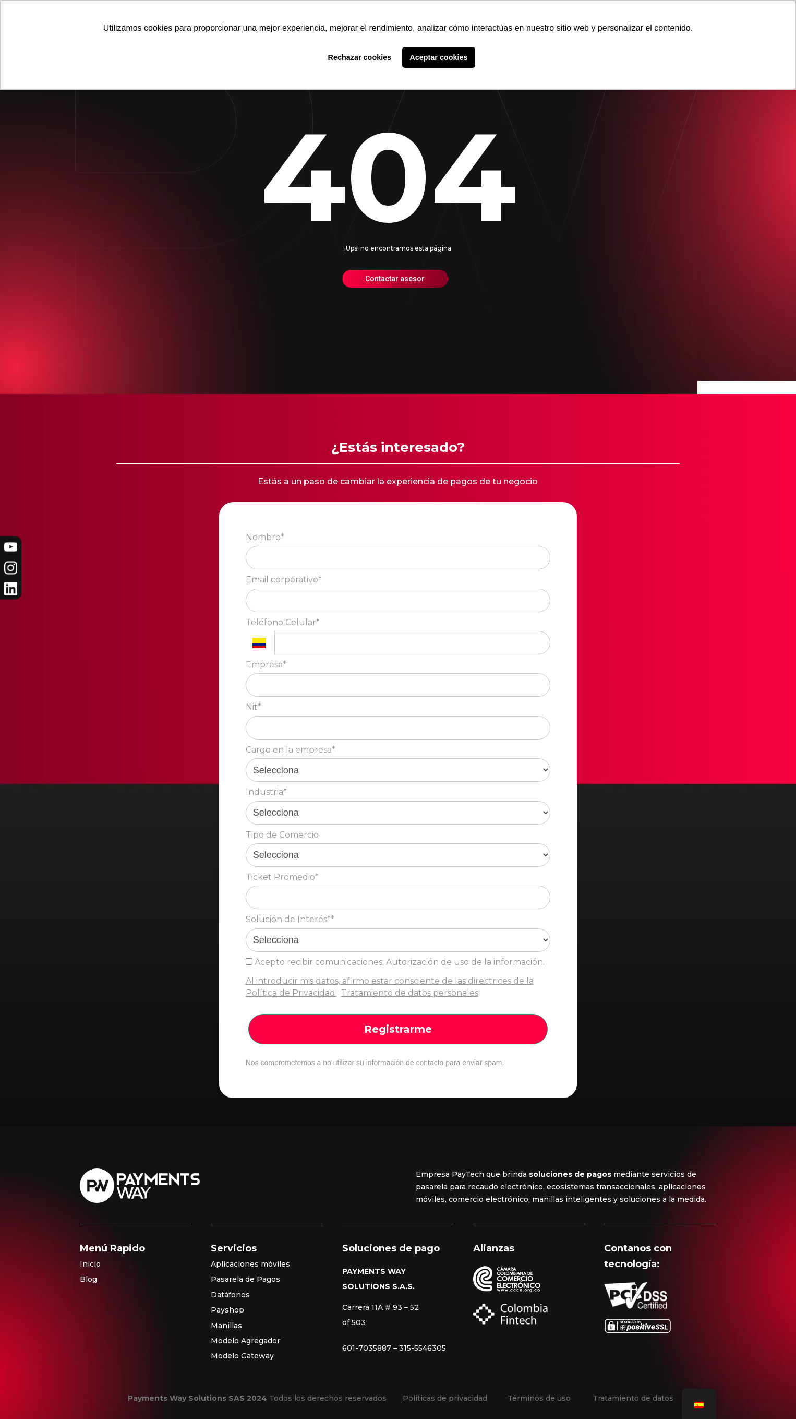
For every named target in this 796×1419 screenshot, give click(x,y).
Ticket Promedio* (282, 877)
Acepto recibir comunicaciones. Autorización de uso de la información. (395, 962)
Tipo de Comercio (282, 835)
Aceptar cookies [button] (438, 57)
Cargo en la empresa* (290, 750)
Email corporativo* (284, 580)
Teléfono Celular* (283, 622)
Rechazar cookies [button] (360, 57)
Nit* (253, 707)
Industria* (266, 792)
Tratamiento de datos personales (409, 993)
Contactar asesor (395, 279)
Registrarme (398, 1029)
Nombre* (265, 537)
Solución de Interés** (290, 919)
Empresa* (266, 665)
